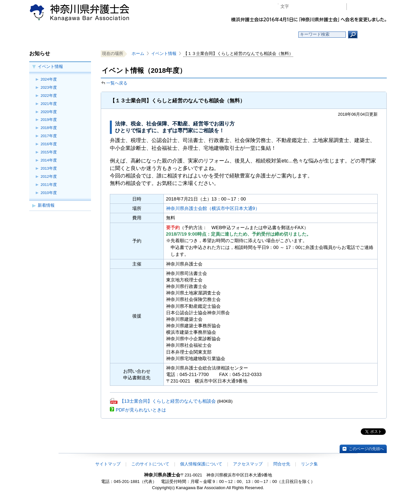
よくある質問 (271, 34)
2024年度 (49, 79)
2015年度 (49, 152)
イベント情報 (50, 66)
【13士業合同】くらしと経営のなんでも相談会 (168, 401)
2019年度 (49, 120)
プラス (316, 6)
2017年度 (49, 136)
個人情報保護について (201, 464)
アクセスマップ (248, 464)
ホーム (82, 34)
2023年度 (49, 87)
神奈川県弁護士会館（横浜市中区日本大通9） (213, 208)
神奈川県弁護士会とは (176, 34)
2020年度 (49, 112)
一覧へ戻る (116, 83)
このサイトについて (150, 464)
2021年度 (49, 104)
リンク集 (309, 464)
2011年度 (49, 185)
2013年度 (49, 168)
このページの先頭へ (366, 449)
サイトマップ (108, 464)
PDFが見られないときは (141, 409)
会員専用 (368, 6)
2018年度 (49, 128)
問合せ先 (281, 464)
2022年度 (49, 96)
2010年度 (49, 193)
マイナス (296, 6)
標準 (306, 6)
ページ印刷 (332, 6)
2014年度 (49, 160)
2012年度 (49, 176)
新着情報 (46, 205)
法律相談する (223, 34)
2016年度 (49, 144)
